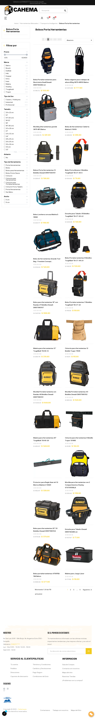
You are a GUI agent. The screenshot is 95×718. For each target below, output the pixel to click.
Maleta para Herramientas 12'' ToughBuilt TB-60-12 (44, 349)
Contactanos (45, 710)
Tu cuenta (14, 683)
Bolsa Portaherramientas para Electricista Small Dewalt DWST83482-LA (44, 82)
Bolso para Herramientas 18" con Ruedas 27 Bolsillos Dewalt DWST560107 (45, 304)
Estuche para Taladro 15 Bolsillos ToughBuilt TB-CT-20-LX (77, 215)
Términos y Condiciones (42, 684)
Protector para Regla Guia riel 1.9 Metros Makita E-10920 (45, 483)
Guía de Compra (68, 686)
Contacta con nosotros (71, 690)
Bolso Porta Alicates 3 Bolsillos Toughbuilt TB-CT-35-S (76, 171)
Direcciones (15, 691)
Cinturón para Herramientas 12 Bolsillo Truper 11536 (76, 349)
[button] (38, 3)
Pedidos (14, 687)
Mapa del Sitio (76, 710)
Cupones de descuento (19, 695)
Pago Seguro (37, 692)
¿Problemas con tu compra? (72, 702)
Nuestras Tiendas (68, 698)
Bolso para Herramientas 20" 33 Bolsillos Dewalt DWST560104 (45, 529)
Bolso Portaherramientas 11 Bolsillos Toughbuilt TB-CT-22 (78, 303)
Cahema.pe (22, 709)
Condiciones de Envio (41, 696)
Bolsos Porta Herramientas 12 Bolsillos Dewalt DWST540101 (44, 171)
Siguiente (87, 589)
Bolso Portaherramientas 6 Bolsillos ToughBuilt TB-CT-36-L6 (78, 259)
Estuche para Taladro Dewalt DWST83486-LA (76, 530)
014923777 (26, 2)
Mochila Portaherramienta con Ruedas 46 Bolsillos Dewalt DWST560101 (44, 394)
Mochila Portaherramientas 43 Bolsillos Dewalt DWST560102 (76, 393)
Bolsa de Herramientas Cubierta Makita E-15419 (77, 128)
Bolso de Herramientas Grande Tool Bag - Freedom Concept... (46, 260)
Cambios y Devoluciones (42, 688)
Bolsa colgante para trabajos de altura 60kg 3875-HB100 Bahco (77, 81)
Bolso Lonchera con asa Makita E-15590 (46, 215)
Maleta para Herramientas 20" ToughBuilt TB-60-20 (44, 439)
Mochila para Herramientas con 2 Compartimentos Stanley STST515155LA (77, 484)
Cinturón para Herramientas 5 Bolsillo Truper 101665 (79, 439)
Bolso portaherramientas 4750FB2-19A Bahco (46, 575)
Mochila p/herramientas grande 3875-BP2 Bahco (45, 128)
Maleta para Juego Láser (74, 573)
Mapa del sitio (67, 694)
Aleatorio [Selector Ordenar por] (80, 40)
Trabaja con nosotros (60, 710)
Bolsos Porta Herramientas (13, 30)
